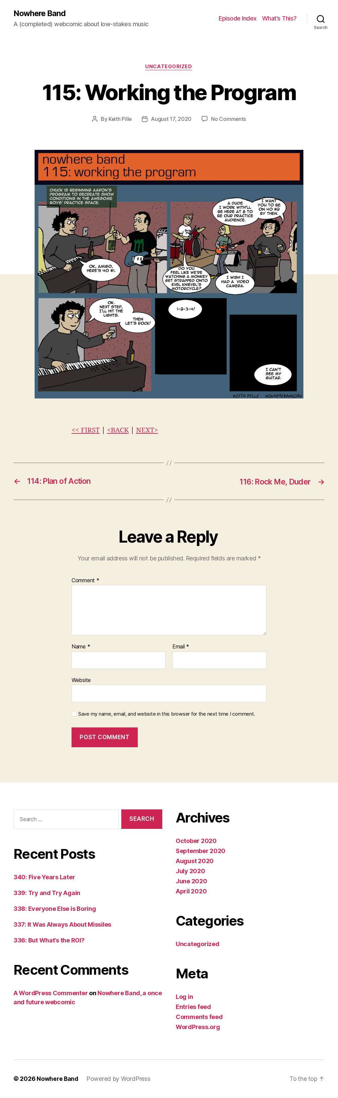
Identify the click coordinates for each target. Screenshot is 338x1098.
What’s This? (279, 18)
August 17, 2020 (171, 119)
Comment (85, 581)
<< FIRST (86, 430)
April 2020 (191, 891)
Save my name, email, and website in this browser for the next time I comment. (166, 715)
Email (180, 647)
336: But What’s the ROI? (49, 940)
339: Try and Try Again (46, 893)
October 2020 (196, 841)
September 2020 (200, 851)
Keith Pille (120, 119)
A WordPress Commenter (50, 993)
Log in (184, 997)
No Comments (229, 119)
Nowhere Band (40, 13)
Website (81, 680)
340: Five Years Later (44, 877)
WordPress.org (198, 1027)
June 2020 (191, 881)
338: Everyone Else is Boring (54, 909)
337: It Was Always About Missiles (62, 925)
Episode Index (238, 18)
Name (81, 647)
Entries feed (193, 1007)
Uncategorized (169, 67)
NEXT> (149, 430)
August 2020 (195, 861)
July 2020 (190, 871)
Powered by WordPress (119, 1079)
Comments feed (199, 1017)
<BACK (119, 430)
